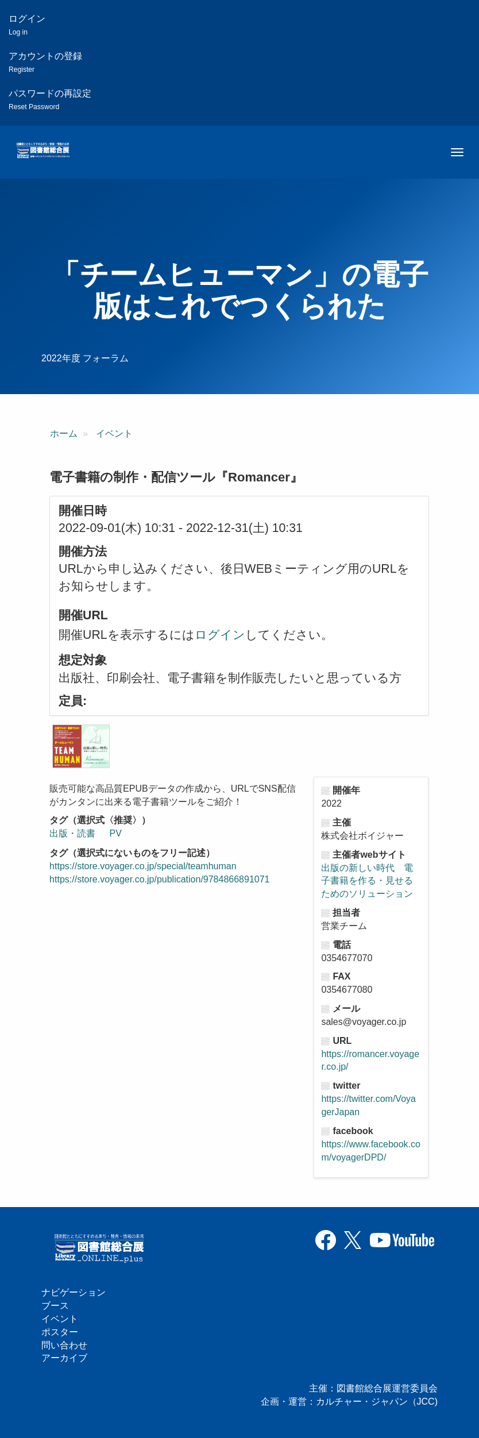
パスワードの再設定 (50, 99)
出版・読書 (72, 833)
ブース (55, 1305)
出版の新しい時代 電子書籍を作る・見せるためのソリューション (367, 881)
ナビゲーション (73, 1292)
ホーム (64, 433)
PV (116, 833)
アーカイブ (64, 1358)
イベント (114, 433)
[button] (81, 746)
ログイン (27, 25)
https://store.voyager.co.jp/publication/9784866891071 (159, 879)
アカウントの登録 (45, 62)
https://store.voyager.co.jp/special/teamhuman (143, 866)
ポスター (59, 1332)
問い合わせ (64, 1345)
